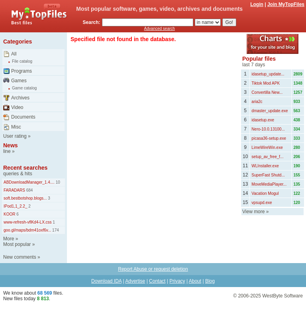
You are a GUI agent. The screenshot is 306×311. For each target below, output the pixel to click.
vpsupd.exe (261, 202)
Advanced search (159, 28)
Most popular (17, 244)
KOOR (9, 214)
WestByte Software (282, 296)
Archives (20, 98)
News (10, 145)
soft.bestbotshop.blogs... (25, 198)
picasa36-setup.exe (268, 138)
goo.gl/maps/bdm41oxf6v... (27, 230)
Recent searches (25, 167)
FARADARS (14, 190)
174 (55, 230)
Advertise (135, 281)
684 (29, 190)
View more (253, 211)
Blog (210, 281)
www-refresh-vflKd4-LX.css (28, 222)
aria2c (256, 101)
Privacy (177, 281)
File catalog (22, 61)
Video (17, 107)
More (8, 239)
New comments (19, 257)
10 (57, 182)
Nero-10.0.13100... (267, 129)
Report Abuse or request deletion (153, 269)
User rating (15, 136)
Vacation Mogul (265, 193)
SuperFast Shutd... (267, 175)
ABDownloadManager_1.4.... (29, 182)
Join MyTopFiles (285, 4)
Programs (21, 71)
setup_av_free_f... (267, 157)
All (13, 54)
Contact (157, 281)
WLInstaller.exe (265, 166)
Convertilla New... (266, 92)
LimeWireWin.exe (266, 147)
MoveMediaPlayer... (268, 184)
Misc (16, 127)
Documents (23, 117)
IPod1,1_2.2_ (15, 206)
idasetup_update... (267, 74)
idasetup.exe (262, 120)
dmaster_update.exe (269, 111)
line (7, 151)
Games (19, 80)
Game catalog (24, 88)
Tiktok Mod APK (265, 83)
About (195, 281)
